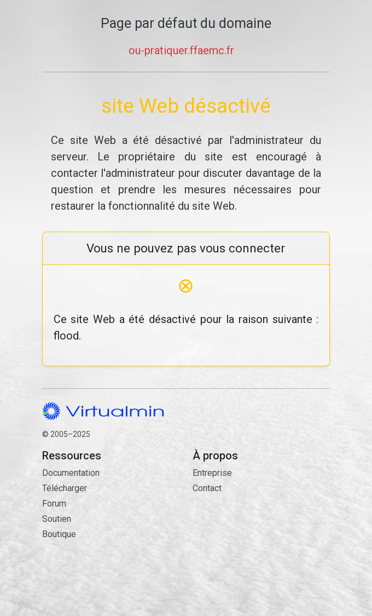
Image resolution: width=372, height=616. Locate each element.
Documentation (71, 473)
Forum (54, 503)
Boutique (59, 534)
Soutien (56, 519)
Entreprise (212, 473)
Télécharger (64, 488)
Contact (261, 538)
